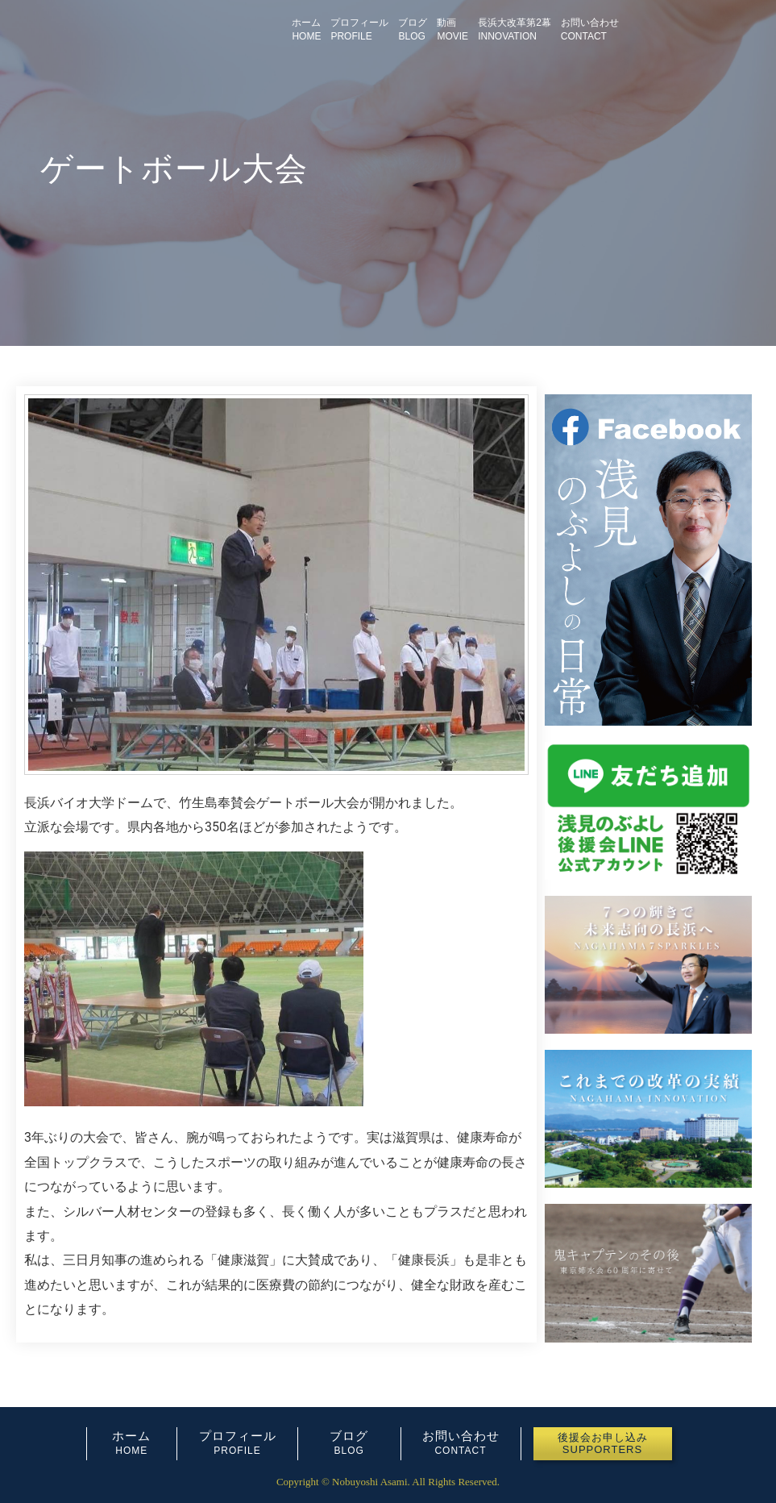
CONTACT (460, 1450)
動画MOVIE (452, 29)
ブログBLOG (412, 29)
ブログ (349, 1436)
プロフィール (237, 1436)
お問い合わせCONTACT (590, 29)
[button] (602, 1443)
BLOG (349, 1450)
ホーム (131, 1436)
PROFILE (237, 1450)
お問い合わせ (461, 1436)
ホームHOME (306, 29)
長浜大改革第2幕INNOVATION (514, 29)
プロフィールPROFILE (359, 29)
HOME (131, 1450)
